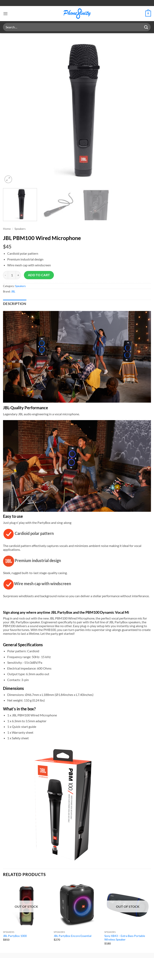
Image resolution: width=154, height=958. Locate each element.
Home (7, 228)
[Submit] (146, 27)
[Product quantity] (12, 275)
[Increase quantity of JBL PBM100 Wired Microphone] (18, 275)
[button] (5, 13)
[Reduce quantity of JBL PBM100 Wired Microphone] (5, 275)
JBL (13, 291)
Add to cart (39, 275)
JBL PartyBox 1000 (15, 935)
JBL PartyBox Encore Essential (72, 935)
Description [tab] (14, 304)
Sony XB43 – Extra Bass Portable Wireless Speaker (124, 937)
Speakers (20, 228)
